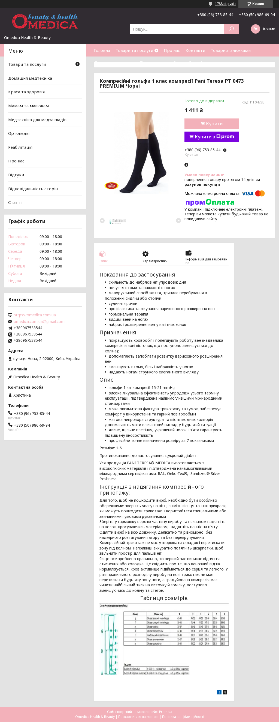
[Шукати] (231, 29)
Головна (102, 50)
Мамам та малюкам (28, 105)
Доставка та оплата (114, 62)
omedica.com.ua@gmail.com (39, 321)
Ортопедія (18, 133)
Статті (195, 62)
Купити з (214, 137)
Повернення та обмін (161, 62)
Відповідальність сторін (33, 188)
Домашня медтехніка (30, 78)
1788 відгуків (225, 3)
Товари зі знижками (231, 50)
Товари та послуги (134, 50)
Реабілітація (20, 147)
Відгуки (16, 174)
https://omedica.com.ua (35, 315)
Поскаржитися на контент (138, 716)
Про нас (172, 50)
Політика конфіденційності (183, 716)
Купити (214, 124)
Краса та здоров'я (26, 91)
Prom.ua (165, 711)
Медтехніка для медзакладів (37, 119)
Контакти (195, 50)
